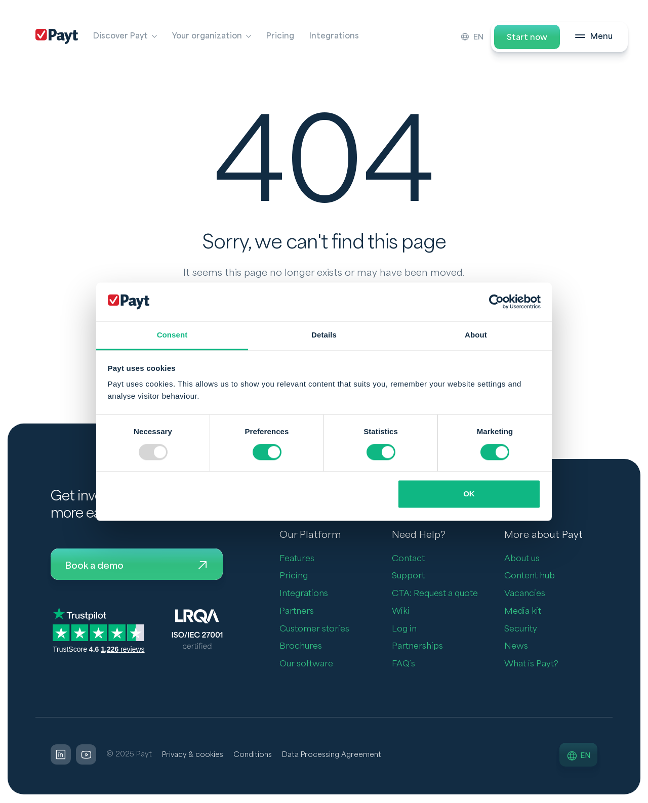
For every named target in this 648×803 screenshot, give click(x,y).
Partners (296, 611)
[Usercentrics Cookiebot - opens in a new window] (496, 301)
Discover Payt (120, 35)
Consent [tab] (172, 335)
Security (520, 629)
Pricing (280, 35)
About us (522, 559)
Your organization (207, 35)
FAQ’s (403, 664)
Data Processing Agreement (337, 755)
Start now (527, 37)
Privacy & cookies (193, 755)
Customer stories (314, 629)
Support (408, 576)
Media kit (522, 611)
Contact (408, 559)
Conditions (255, 755)
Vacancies (524, 594)
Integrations (334, 35)
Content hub (529, 576)
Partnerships (417, 647)
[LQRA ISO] (197, 630)
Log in (404, 629)
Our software (306, 664)
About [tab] (476, 335)
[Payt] (56, 36)
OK (469, 494)
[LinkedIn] (61, 755)
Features (296, 559)
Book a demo (137, 566)
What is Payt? (531, 664)
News (516, 647)
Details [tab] (324, 335)
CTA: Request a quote (435, 594)
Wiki (401, 611)
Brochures (300, 647)
